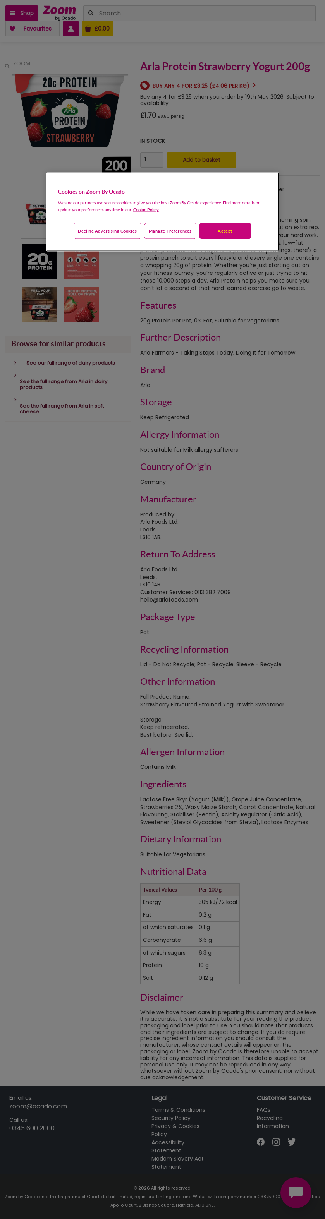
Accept (225, 230)
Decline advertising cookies (107, 230)
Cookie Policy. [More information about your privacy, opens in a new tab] (146, 209)
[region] (162, 212)
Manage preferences (170, 230)
